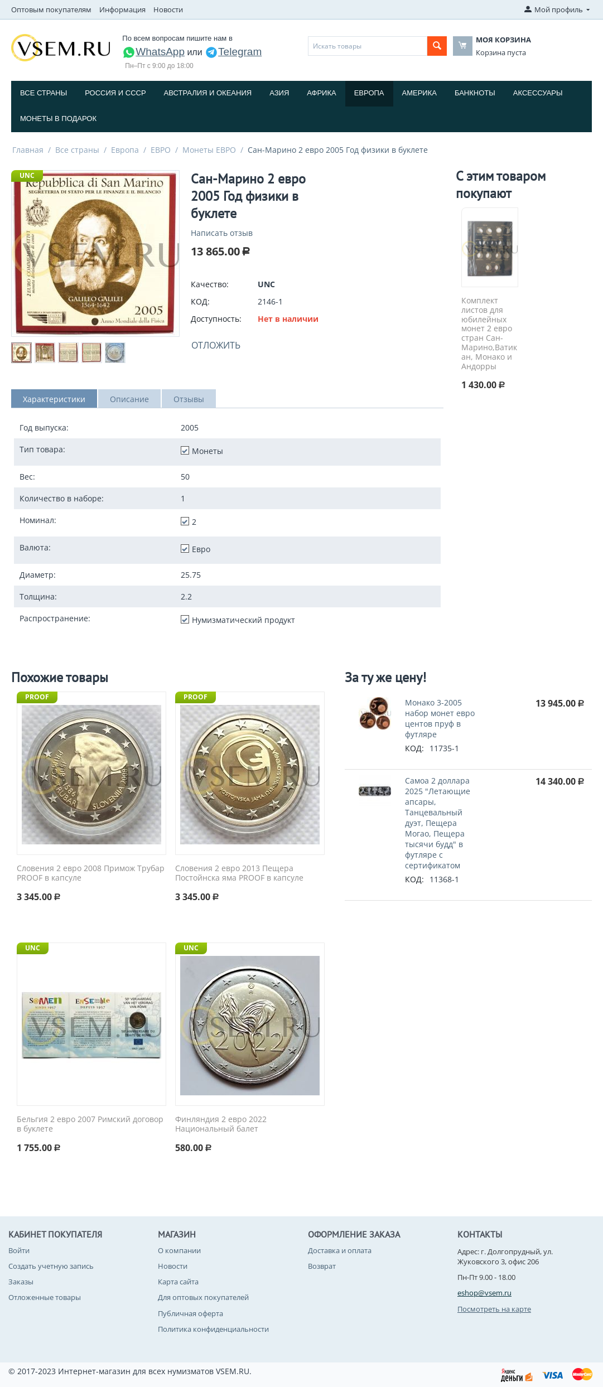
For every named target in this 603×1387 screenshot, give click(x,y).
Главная (28, 149)
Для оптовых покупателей (203, 1297)
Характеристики (54, 399)
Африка (321, 93)
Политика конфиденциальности (213, 1329)
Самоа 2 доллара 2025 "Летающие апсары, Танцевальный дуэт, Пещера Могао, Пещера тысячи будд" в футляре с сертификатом (437, 823)
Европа (369, 93)
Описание (129, 399)
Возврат (322, 1266)
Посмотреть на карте (494, 1309)
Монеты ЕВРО (209, 149)
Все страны (43, 93)
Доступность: (216, 318)
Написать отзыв (222, 233)
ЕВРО (161, 149)
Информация (122, 9)
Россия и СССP (115, 93)
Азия (279, 93)
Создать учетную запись (51, 1266)
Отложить (215, 345)
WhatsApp (153, 51)
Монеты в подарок (58, 118)
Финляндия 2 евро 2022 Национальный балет (221, 1124)
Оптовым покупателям (51, 9)
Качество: (210, 284)
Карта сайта (178, 1282)
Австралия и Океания (208, 93)
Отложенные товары (44, 1297)
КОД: (200, 301)
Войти (19, 1250)
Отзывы (188, 399)
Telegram (233, 51)
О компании (179, 1250)
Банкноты (475, 93)
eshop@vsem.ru (484, 1293)
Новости (168, 9)
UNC (27, 175)
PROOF (37, 697)
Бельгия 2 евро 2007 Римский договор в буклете (90, 1124)
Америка (419, 93)
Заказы (20, 1282)
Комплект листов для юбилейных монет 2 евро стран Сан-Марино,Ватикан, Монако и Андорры (489, 333)
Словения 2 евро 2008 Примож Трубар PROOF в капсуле (91, 873)
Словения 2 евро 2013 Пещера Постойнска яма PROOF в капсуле (239, 873)
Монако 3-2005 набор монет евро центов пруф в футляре (440, 718)
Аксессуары (538, 93)
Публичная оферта (190, 1313)
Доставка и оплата (340, 1250)
